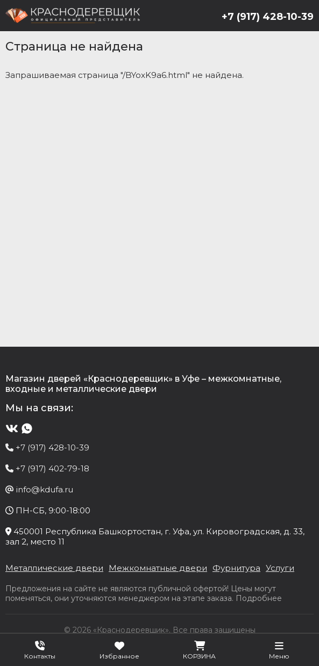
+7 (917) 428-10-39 (268, 17)
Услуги (280, 568)
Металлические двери (54, 568)
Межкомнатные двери (158, 568)
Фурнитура (236, 568)
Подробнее (259, 598)
